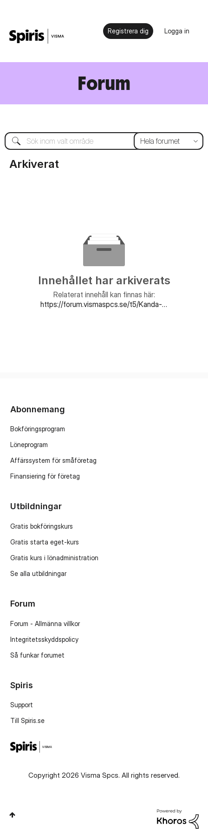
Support (21, 705)
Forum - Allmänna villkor (45, 623)
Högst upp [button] (12, 815)
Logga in (176, 31)
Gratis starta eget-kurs (44, 542)
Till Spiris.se (27, 720)
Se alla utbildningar (38, 573)
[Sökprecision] (168, 141)
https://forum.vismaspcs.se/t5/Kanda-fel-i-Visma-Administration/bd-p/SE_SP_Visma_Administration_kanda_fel (104, 304)
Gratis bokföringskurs (41, 526)
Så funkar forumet (37, 655)
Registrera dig (128, 31)
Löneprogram (29, 444)
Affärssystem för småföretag (53, 460)
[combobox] (104, 141)
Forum (104, 82)
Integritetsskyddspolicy (44, 639)
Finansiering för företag (45, 476)
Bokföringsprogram (37, 429)
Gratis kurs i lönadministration (54, 558)
